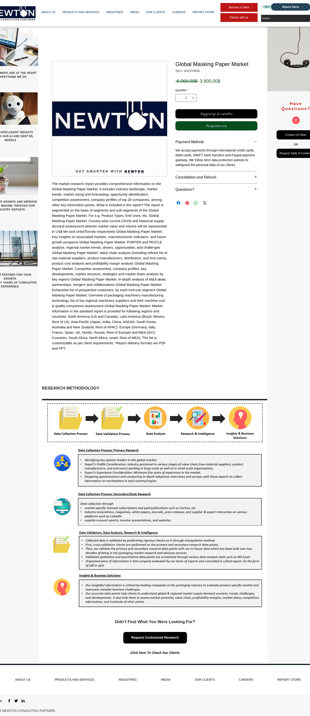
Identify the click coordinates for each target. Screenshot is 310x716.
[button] (48, 12)
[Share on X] (205, 203)
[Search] (285, 18)
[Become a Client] (239, 7)
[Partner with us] (239, 17)
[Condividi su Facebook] (178, 203)
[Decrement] (178, 98)
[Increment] (193, 98)
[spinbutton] (186, 98)
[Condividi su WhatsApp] (196, 203)
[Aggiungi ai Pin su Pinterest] (187, 203)
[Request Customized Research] (155, 637)
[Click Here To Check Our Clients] (155, 653)
